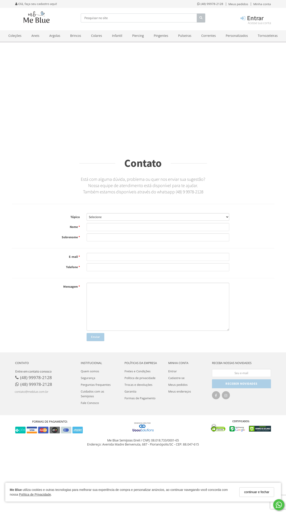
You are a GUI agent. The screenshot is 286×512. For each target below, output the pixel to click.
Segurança (88, 378)
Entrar (172, 371)
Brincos (75, 35)
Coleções (14, 35)
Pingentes (161, 35)
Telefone (72, 267)
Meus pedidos (178, 385)
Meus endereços (179, 391)
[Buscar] (201, 17)
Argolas (54, 35)
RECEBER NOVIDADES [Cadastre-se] (241, 384)
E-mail (74, 257)
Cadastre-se (176, 378)
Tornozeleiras (267, 35)
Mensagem (71, 287)
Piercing (138, 35)
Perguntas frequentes (96, 385)
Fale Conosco (90, 403)
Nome (74, 227)
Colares (96, 35)
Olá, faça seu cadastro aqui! (36, 4)
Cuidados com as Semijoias (92, 393)
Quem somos (90, 371)
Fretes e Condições (137, 371)
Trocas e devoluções (138, 385)
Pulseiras (184, 35)
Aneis (35, 35)
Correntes (208, 35)
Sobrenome (70, 237)
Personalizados (237, 35)
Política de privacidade (139, 378)
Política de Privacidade (35, 494)
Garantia (130, 391)
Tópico (75, 217)
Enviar (95, 337)
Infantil (117, 35)
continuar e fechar (256, 492)
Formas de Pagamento (139, 398)
